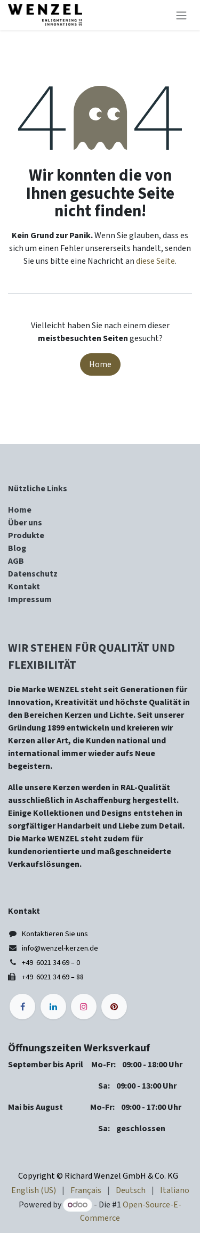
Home (100, 364)
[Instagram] (84, 1006)
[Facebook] (22, 1006)
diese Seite (155, 261)
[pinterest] (114, 1006)
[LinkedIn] (53, 1006)
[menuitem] (33, 1190)
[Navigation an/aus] (181, 15)
